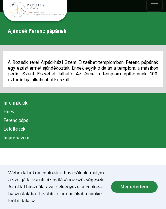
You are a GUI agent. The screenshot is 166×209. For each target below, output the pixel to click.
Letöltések (14, 129)
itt (19, 200)
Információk (15, 103)
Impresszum (16, 137)
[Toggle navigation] (154, 6)
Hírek (8, 111)
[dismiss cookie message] (134, 187)
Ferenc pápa (15, 120)
